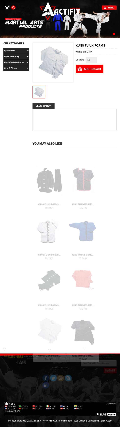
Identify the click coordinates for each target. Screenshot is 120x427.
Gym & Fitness (16, 68)
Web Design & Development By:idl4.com (93, 420)
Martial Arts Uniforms (16, 62)
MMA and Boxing (16, 56)
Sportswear (16, 50)
